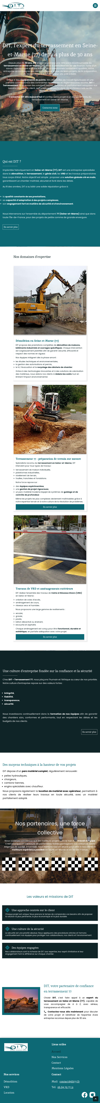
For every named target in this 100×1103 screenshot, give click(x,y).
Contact (56, 1062)
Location (9, 1092)
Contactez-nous (50, 107)
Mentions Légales (63, 1068)
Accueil (56, 1051)
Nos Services (59, 1057)
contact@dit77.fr (70, 1081)
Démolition (10, 1081)
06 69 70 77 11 (65, 1087)
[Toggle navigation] (95, 5)
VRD (6, 1087)
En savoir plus (11, 227)
